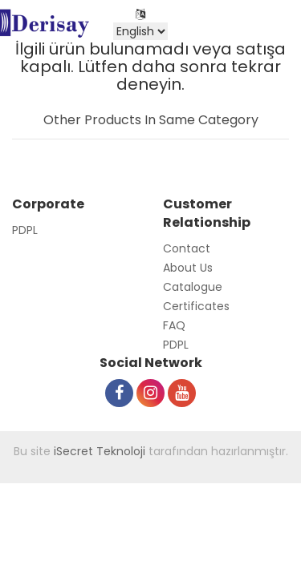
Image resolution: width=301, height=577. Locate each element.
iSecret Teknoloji (99, 451)
